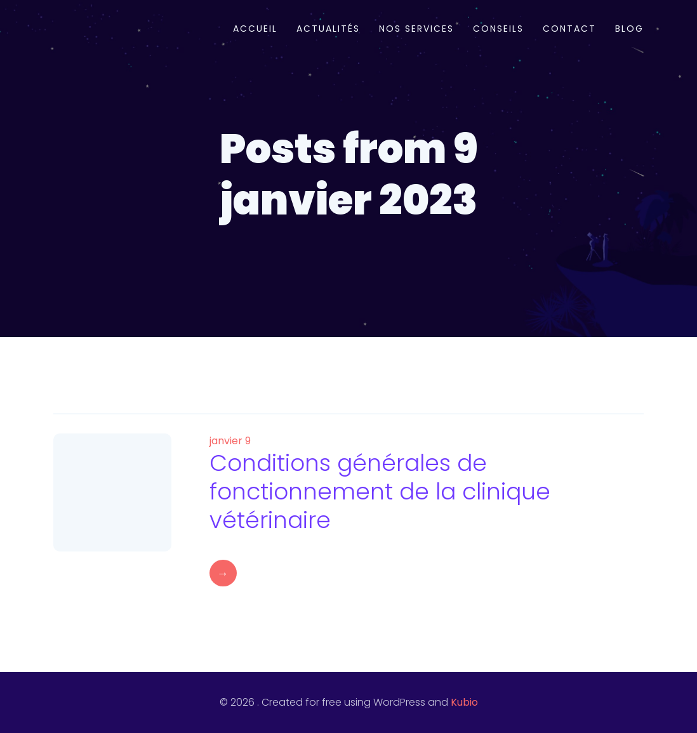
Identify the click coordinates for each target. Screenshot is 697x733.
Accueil (255, 28)
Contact (569, 28)
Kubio (464, 702)
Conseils (498, 28)
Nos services (416, 28)
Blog (629, 28)
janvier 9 (230, 440)
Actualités (328, 28)
